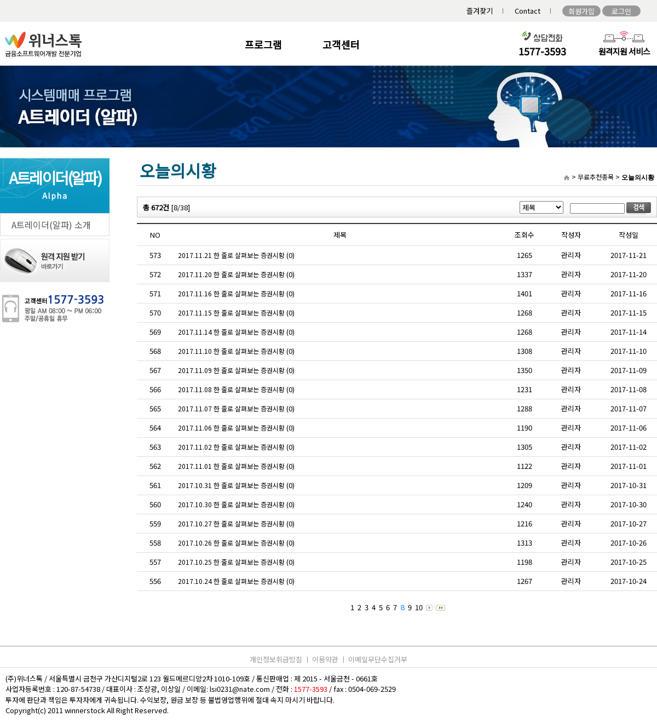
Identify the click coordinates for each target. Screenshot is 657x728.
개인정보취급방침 (276, 659)
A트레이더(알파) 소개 (51, 224)
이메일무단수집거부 (377, 659)
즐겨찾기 (479, 10)
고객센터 (341, 44)
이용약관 (325, 659)
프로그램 (263, 44)
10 (419, 607)
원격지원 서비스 (624, 51)
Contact (527, 10)
